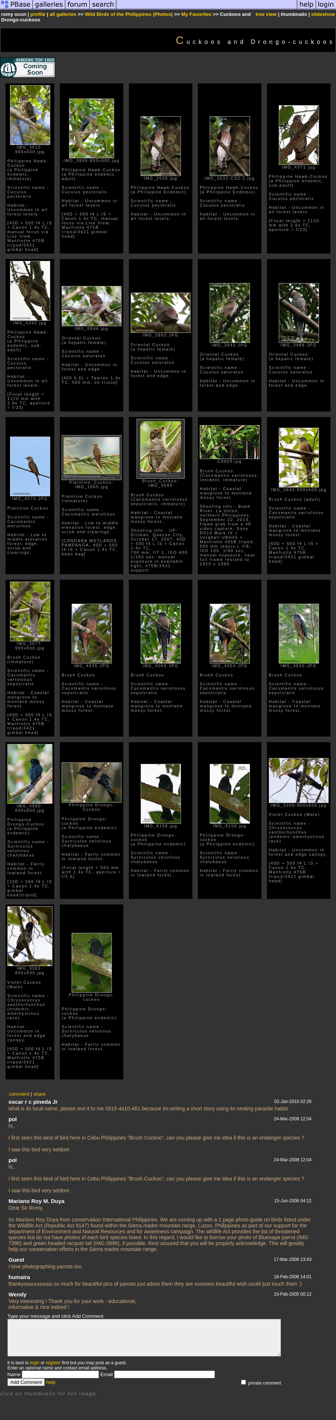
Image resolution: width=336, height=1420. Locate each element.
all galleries (62, 14)
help (50, 1382)
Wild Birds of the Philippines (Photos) (129, 14)
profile (37, 14)
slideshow (323, 14)
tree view (266, 14)
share (39, 1094)
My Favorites (196, 14)
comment (19, 1094)
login (34, 1362)
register (53, 1362)
